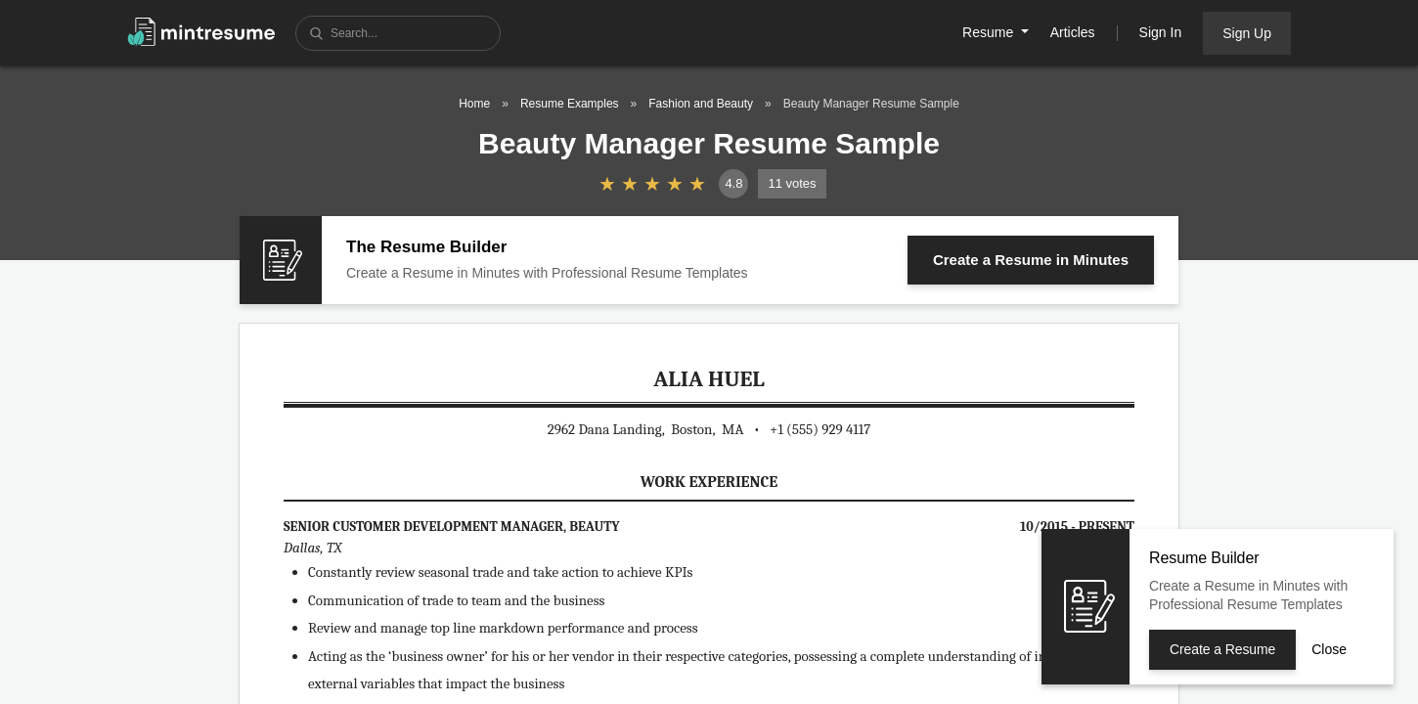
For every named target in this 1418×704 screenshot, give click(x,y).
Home (474, 103)
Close (1329, 649)
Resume (989, 32)
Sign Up (1246, 33)
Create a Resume (1031, 259)
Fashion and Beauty (700, 103)
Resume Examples (569, 103)
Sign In (1160, 32)
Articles (1072, 32)
